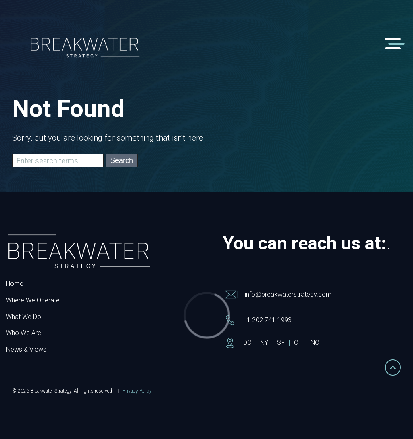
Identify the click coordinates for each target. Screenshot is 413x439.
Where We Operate (33, 300)
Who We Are (23, 333)
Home (14, 283)
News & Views (26, 349)
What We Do (23, 317)
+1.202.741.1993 (267, 320)
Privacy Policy (137, 391)
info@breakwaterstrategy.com (288, 294)
